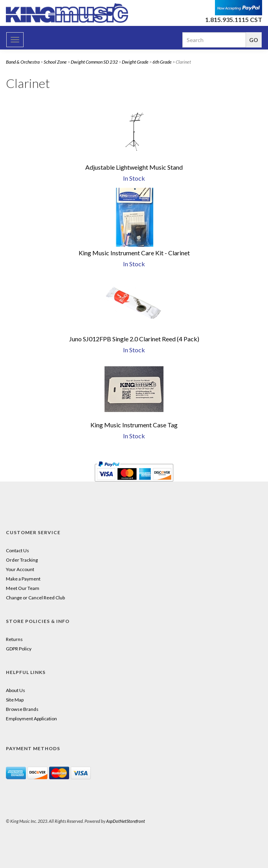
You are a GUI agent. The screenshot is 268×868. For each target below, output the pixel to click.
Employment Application (31, 719)
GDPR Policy (18, 649)
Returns (14, 639)
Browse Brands (22, 709)
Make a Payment (23, 579)
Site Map (15, 700)
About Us (15, 690)
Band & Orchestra (23, 62)
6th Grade (162, 62)
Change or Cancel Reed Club (35, 598)
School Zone (55, 62)
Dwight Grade (135, 62)
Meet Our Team (22, 588)
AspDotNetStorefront (125, 821)
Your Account (20, 569)
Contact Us (17, 550)
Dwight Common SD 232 (94, 62)
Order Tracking (22, 560)
